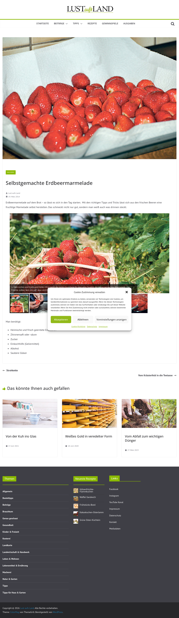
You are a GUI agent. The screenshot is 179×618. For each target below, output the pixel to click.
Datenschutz (92, 326)
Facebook (113, 489)
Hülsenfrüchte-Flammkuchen (87, 490)
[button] (126, 292)
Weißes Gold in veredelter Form (88, 436)
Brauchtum (8, 511)
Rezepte (92, 23)
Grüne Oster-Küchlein (90, 520)
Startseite (42, 23)
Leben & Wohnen (11, 558)
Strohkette (10, 370)
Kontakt (113, 522)
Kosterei (6, 538)
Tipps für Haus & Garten (14, 592)
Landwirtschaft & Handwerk (16, 552)
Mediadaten (114, 528)
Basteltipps (8, 498)
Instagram (114, 495)
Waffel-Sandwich (88, 497)
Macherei (10, 172)
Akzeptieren (61, 319)
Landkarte (7, 545)
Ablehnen (83, 319)
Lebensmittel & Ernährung (15, 565)
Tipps (76, 23)
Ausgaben (129, 23)
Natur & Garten (10, 579)
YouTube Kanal (116, 502)
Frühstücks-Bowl (88, 504)
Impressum (103, 326)
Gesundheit (8, 525)
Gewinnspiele (110, 23)
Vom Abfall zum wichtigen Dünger (144, 438)
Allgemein (7, 491)
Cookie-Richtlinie (78, 326)
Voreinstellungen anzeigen (112, 319)
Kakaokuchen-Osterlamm (92, 512)
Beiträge (59, 23)
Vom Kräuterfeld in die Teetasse (157, 375)
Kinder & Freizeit (11, 531)
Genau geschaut (10, 518)
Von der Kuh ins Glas (21, 436)
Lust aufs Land (14, 193)
